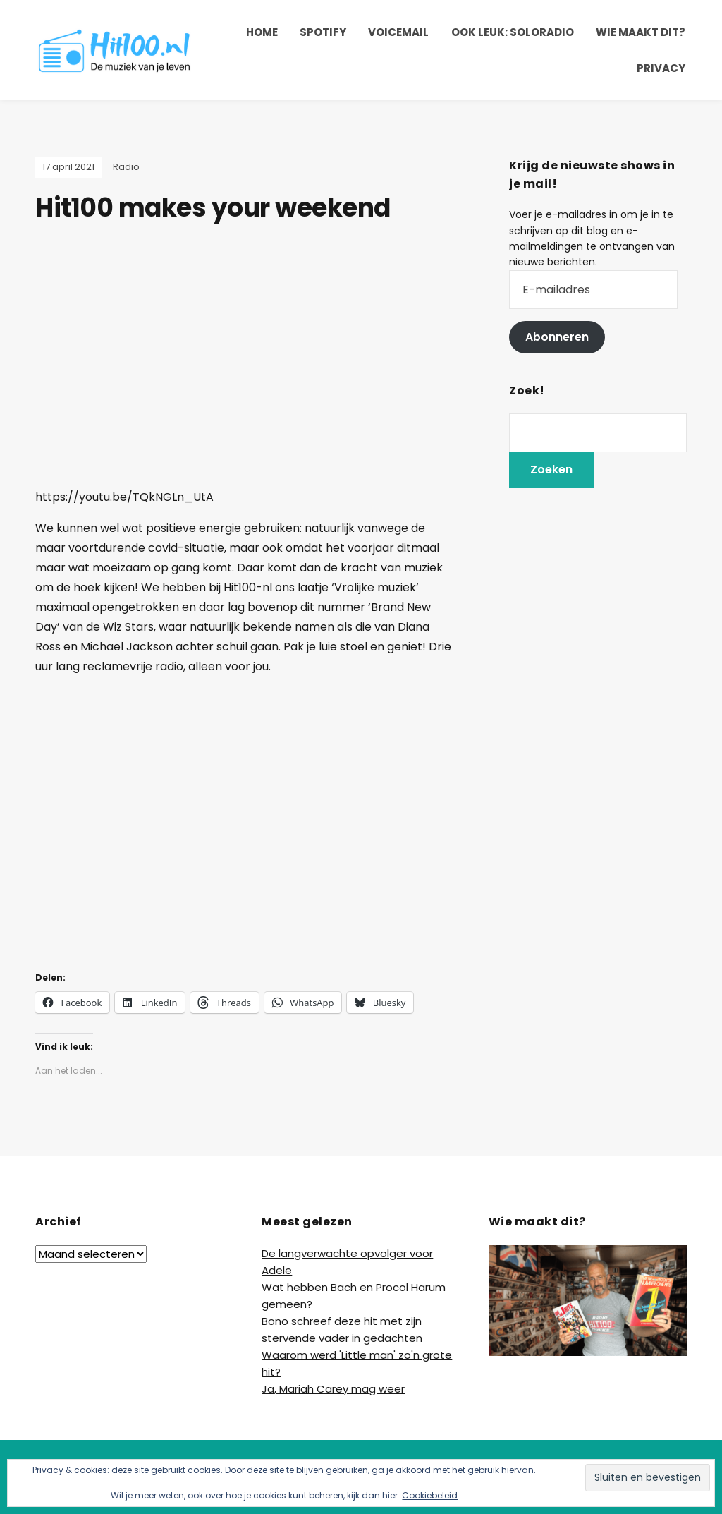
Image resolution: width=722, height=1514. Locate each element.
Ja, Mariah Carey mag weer (333, 1388)
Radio (126, 167)
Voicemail (398, 32)
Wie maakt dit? (640, 32)
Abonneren (557, 337)
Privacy (661, 68)
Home (262, 32)
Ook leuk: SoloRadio (512, 32)
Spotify (323, 32)
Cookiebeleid (430, 1495)
